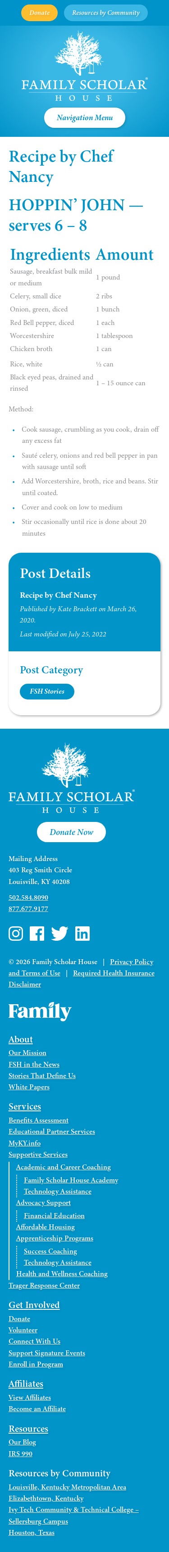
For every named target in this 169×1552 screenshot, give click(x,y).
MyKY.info (25, 1143)
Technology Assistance (57, 1191)
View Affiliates (30, 1398)
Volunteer (23, 1330)
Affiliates (26, 1383)
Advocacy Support (43, 1203)
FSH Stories (47, 691)
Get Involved (34, 1305)
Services (25, 1106)
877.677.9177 (28, 909)
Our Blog (22, 1442)
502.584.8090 (28, 897)
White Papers (29, 1087)
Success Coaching (50, 1251)
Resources (28, 1428)
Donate (39, 12)
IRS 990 (20, 1454)
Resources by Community (106, 12)
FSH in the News (34, 1064)
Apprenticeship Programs (54, 1238)
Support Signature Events (47, 1353)
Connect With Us (34, 1341)
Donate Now (71, 832)
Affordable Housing (45, 1227)
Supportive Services (38, 1154)
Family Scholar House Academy (71, 1180)
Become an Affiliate (37, 1409)
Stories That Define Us (42, 1076)
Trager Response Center (44, 1285)
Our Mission (27, 1053)
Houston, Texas (32, 1533)
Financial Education (54, 1216)
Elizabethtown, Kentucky (46, 1498)
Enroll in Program (36, 1364)
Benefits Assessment (39, 1120)
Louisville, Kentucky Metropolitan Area (67, 1487)
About (21, 1039)
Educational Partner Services (52, 1132)
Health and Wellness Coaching (62, 1274)
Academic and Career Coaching (63, 1167)
